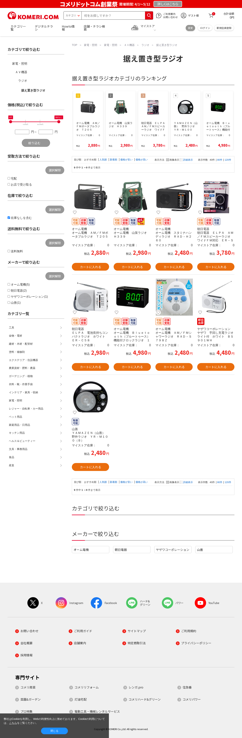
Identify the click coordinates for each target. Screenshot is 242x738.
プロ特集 (26, 711)
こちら (13, 722)
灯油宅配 (80, 699)
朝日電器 (121, 549)
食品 (11, 457)
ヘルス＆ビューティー (22, 440)
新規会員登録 (224, 28)
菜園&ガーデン (30, 699)
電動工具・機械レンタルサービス (97, 711)
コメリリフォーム (86, 687)
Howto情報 (68, 28)
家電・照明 (19, 63)
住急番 (187, 687)
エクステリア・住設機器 (23, 360)
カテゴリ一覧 (18, 28)
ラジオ (22, 80)
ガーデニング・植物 (21, 376)
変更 (190, 28)
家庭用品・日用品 (19, 424)
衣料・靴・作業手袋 (21, 384)
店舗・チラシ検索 (94, 28)
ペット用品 (15, 416)
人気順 (103, 159)
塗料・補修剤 (17, 351)
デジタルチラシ (44, 28)
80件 (219, 159)
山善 (200, 549)
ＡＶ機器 (21, 72)
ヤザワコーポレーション (172, 549)
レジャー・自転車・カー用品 (26, 408)
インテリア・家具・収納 (23, 392)
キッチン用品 (17, 432)
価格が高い (142, 159)
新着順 (114, 159)
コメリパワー (192, 699)
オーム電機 (81, 549)
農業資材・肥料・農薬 (22, 367)
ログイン (205, 28)
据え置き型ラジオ (33, 90)
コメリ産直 (28, 687)
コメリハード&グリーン (145, 699)
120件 (228, 159)
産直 (11, 465)
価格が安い (126, 159)
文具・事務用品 (18, 449)
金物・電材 (15, 335)
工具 (11, 327)
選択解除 (55, 170)
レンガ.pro (136, 687)
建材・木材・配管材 (21, 343)
